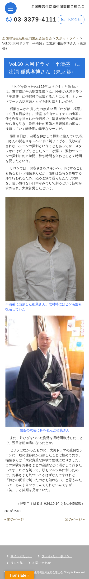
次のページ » (75, 519)
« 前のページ (14, 519)
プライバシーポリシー (57, 556)
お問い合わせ (41, 563)
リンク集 (16, 563)
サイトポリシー (21, 556)
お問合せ (71, 19)
